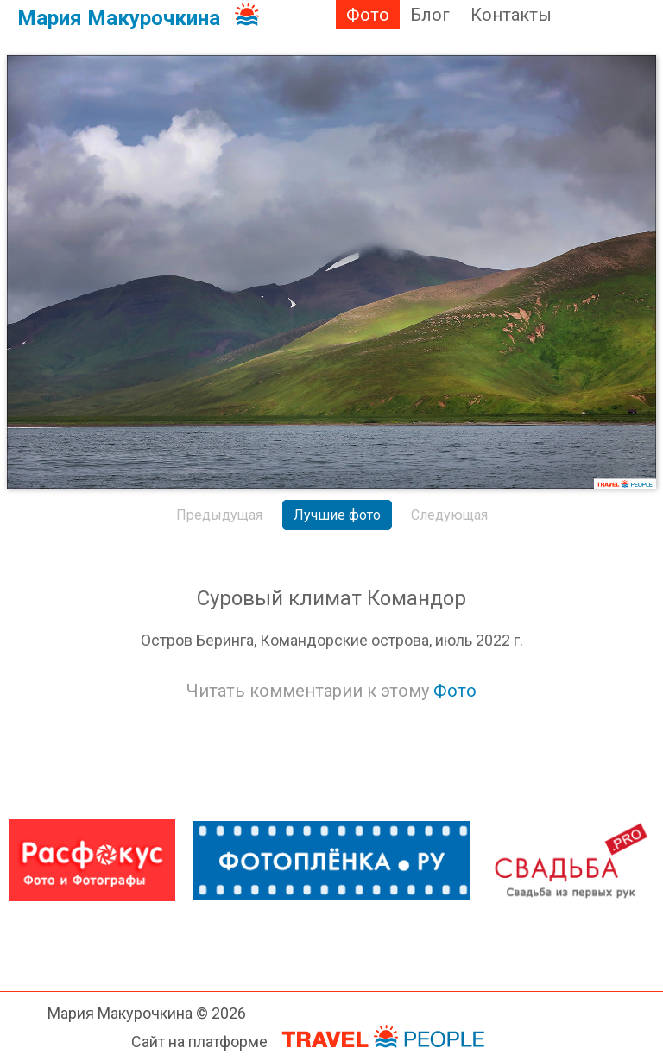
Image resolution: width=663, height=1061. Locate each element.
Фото (367, 14)
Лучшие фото (337, 515)
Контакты (511, 14)
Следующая (449, 515)
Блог (430, 14)
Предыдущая (219, 515)
